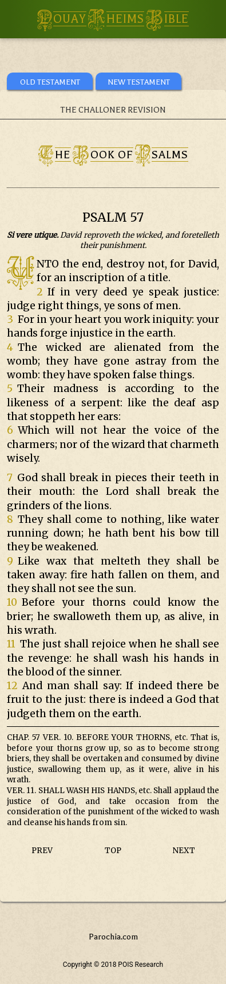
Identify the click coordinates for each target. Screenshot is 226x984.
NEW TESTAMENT (139, 82)
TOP (113, 850)
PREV (42, 850)
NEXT (184, 850)
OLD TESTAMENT (50, 82)
